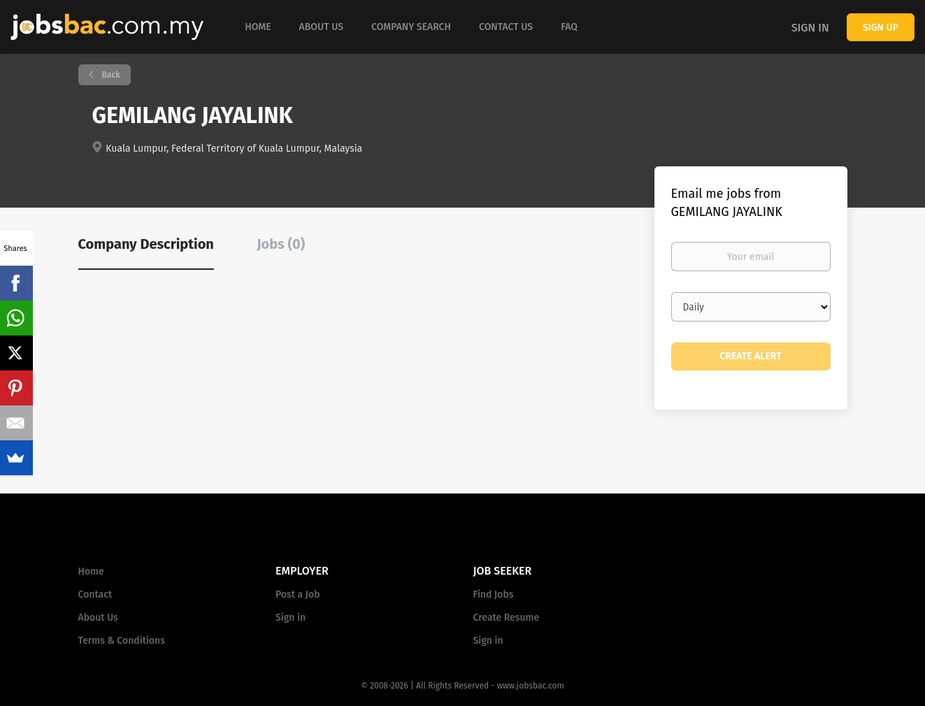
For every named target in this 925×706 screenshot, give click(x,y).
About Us (98, 618)
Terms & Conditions (121, 641)
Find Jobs (493, 594)
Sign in (810, 27)
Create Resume (506, 618)
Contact (95, 594)
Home (91, 571)
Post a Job (297, 594)
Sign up (880, 28)
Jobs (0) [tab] (281, 244)
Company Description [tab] (146, 244)
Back (110, 75)
